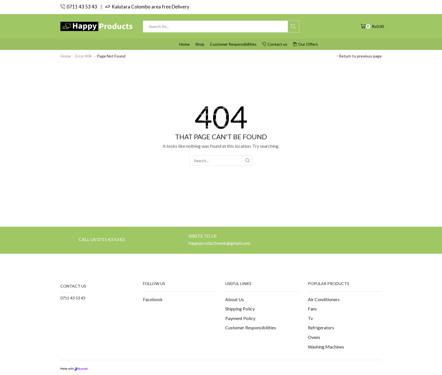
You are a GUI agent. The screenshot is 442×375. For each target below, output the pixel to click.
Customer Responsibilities (233, 44)
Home (184, 44)
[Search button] (293, 26)
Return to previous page (360, 56)
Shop (199, 44)
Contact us (274, 44)
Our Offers (305, 44)
